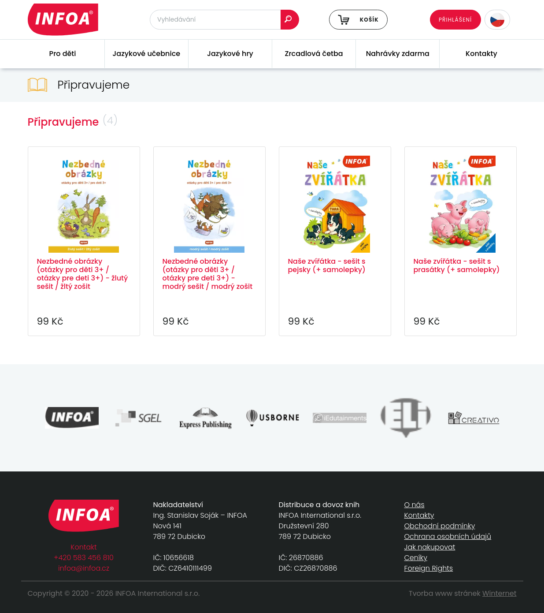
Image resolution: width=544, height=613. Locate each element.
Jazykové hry (230, 54)
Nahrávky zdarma (397, 54)
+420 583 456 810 (84, 558)
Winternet (499, 593)
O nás (414, 505)
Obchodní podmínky (439, 526)
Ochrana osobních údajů (448, 536)
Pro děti (62, 54)
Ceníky (415, 558)
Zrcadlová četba (314, 54)
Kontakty (481, 54)
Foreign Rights (428, 568)
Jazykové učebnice (146, 54)
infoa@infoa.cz (83, 568)
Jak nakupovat (429, 547)
